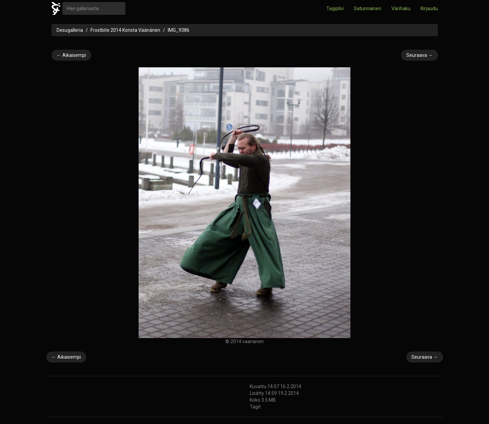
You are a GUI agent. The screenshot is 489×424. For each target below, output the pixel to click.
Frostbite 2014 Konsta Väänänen (125, 30)
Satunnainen (367, 8)
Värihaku (400, 8)
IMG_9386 (178, 30)
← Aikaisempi (71, 55)
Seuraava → (419, 55)
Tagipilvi (335, 8)
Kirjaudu (429, 8)
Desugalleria (70, 30)
